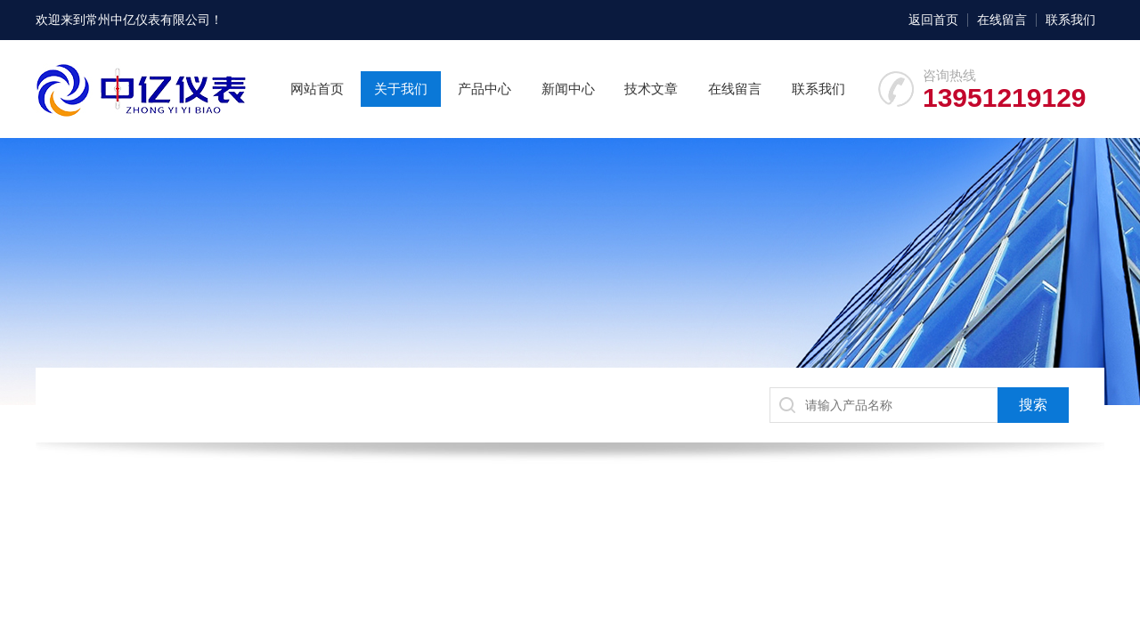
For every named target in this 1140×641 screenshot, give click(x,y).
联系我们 (1070, 19)
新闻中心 (568, 88)
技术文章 (651, 88)
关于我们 (401, 88)
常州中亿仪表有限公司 (148, 19)
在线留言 (1002, 19)
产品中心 (484, 88)
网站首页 (317, 88)
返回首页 (933, 19)
